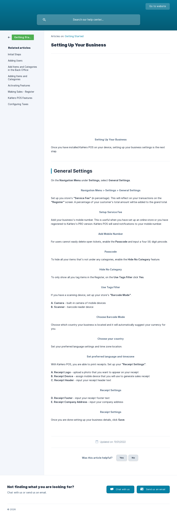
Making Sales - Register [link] (21, 91)
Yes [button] (122, 457)
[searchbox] (88, 19)
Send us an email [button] (155, 489)
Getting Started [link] (74, 36)
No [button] (133, 457)
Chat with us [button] (123, 489)
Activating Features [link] (19, 85)
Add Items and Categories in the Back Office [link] (22, 68)
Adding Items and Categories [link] (17, 78)
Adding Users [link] (15, 60)
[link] (21, 37)
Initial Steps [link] (14, 54)
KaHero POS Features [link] (20, 98)
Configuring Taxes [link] (18, 104)
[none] (158, 6)
